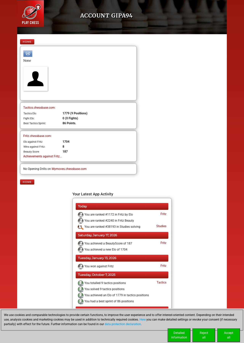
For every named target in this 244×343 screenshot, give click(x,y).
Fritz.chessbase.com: (37, 136)
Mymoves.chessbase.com (69, 169)
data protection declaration (123, 324)
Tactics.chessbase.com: (39, 107)
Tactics (161, 282)
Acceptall (228, 335)
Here (143, 319)
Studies (161, 226)
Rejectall (204, 335)
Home (27, 41)
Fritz (163, 214)
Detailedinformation (179, 335)
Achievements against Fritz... (42, 156)
